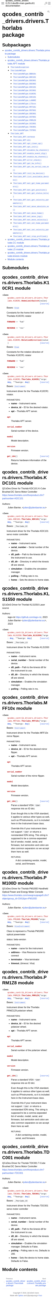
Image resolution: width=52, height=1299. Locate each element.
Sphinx (20, 1296)
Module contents (15, 259)
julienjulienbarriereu (34, 507)
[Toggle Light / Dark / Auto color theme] (46, 3)
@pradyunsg (32, 1296)
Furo (40, 1296)
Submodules (13, 57)
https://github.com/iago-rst (28, 617)
